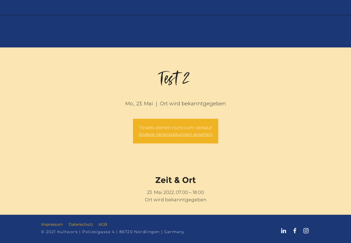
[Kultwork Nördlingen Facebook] (294, 230)
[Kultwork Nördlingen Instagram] (306, 230)
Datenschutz (81, 224)
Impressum (52, 224)
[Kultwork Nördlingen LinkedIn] (283, 230)
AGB (102, 224)
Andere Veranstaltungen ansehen (176, 134)
